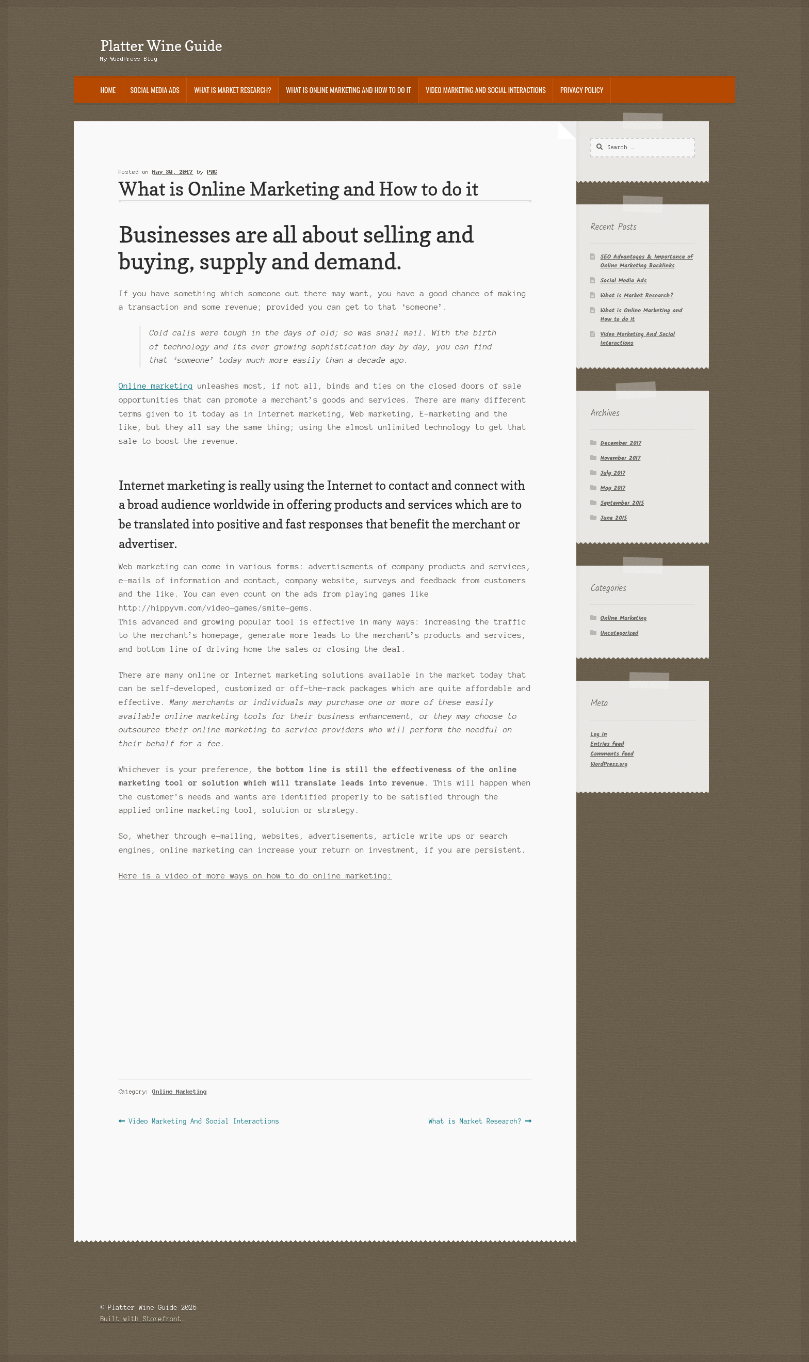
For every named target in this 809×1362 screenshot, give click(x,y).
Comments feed (612, 754)
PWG (212, 172)
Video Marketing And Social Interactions (486, 90)
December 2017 (621, 443)
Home (108, 90)
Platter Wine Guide (161, 45)
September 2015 (622, 503)
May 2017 (613, 488)
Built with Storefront (140, 1319)
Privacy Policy (581, 90)
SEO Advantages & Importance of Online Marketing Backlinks (647, 261)
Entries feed (607, 744)
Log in (598, 734)
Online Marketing (180, 1091)
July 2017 (613, 473)
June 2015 (614, 518)
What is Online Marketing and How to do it (348, 90)
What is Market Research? (232, 90)
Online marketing (156, 386)
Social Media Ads (155, 90)
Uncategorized (620, 633)
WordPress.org (608, 764)
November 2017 (621, 458)
